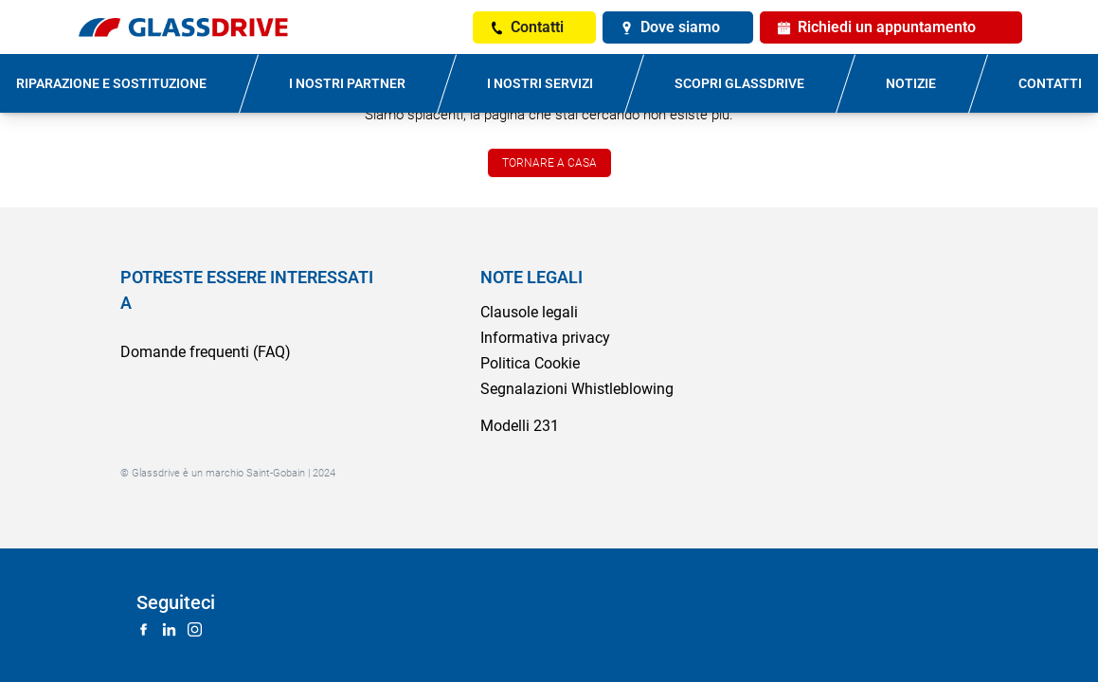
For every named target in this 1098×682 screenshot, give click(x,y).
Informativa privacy (545, 338)
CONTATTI (1050, 83)
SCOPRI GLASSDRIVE (739, 83)
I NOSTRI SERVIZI (540, 83)
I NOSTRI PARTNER (347, 83)
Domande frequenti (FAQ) (205, 352)
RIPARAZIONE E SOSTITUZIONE (111, 83)
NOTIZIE (911, 83)
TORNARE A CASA (549, 163)
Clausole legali (529, 312)
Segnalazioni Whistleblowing (577, 389)
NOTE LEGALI (531, 277)
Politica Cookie (530, 363)
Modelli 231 (519, 426)
